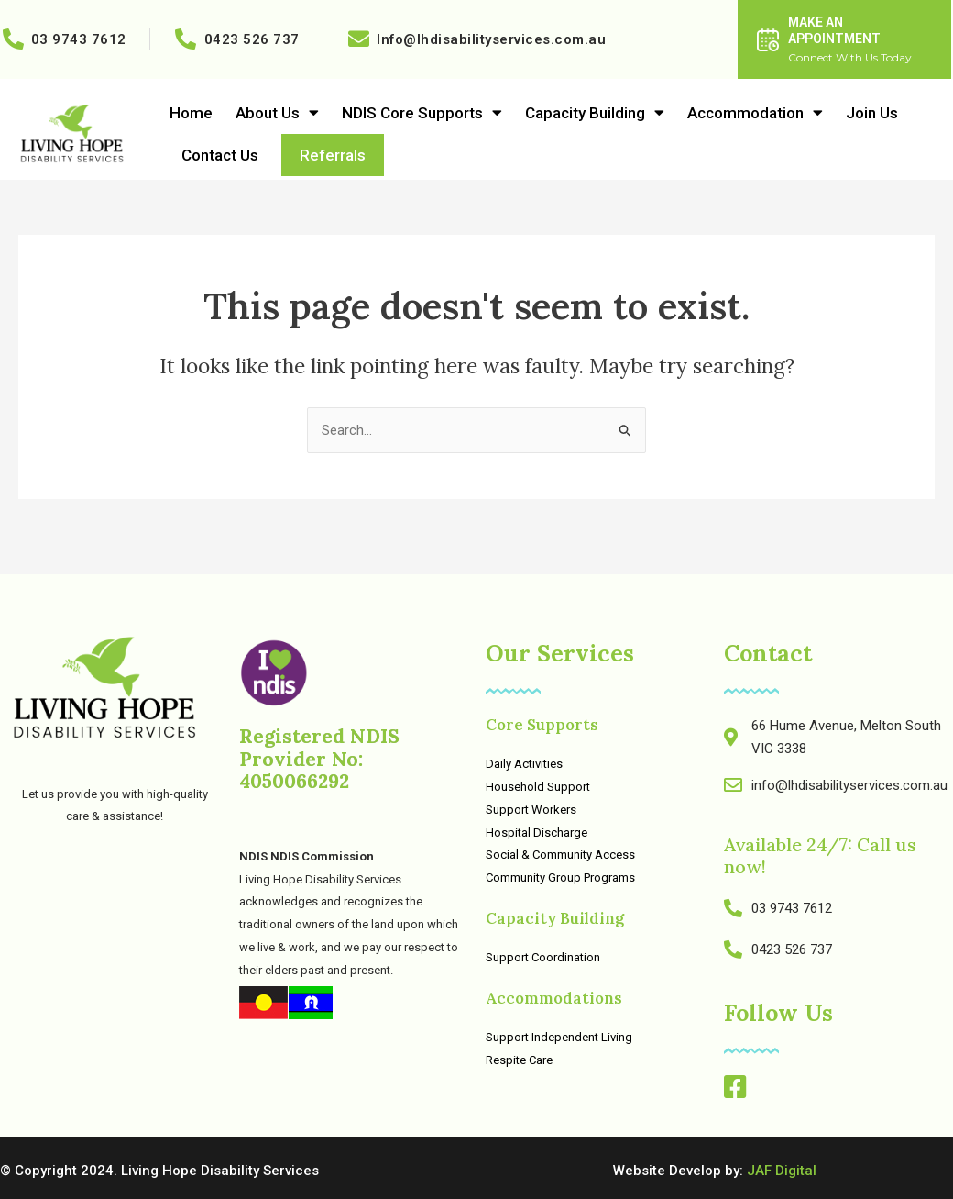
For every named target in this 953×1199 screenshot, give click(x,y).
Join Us (872, 113)
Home (191, 113)
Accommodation (755, 112)
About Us (277, 112)
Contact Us (219, 155)
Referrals (333, 155)
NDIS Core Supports (422, 112)
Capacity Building (594, 112)
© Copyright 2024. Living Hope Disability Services (159, 1170)
